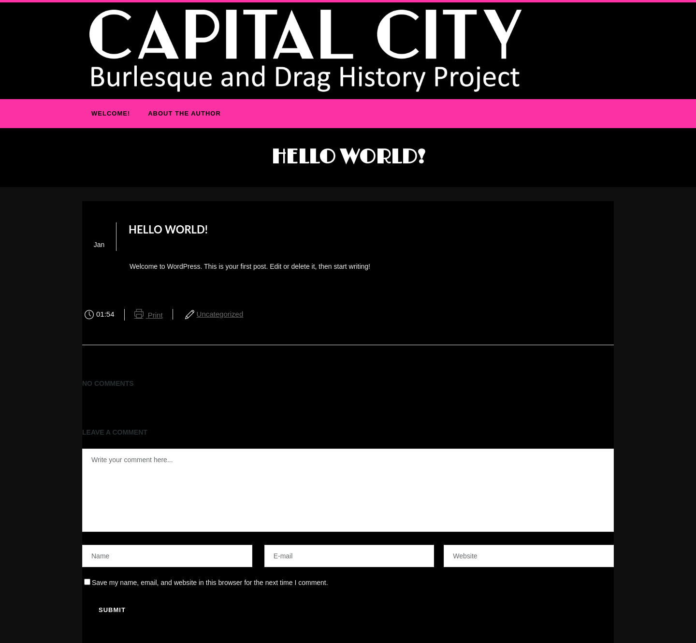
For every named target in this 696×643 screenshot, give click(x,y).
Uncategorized (220, 314)
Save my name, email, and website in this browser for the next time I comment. (210, 582)
